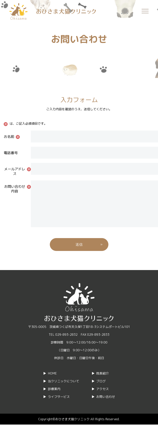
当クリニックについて (63, 389)
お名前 (9, 136)
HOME (52, 381)
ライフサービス (59, 404)
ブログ (101, 389)
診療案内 (54, 397)
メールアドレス (14, 171)
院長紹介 (102, 381)
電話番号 (11, 152)
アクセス (102, 397)
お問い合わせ (105, 404)
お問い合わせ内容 (14, 189)
